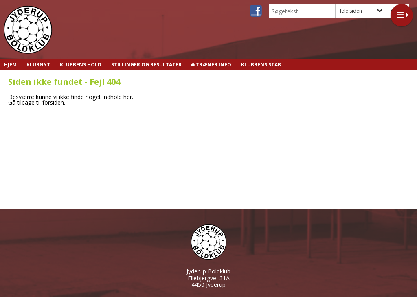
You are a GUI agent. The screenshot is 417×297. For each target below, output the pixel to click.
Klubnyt (38, 64)
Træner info (213, 64)
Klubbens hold (80, 64)
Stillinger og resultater (146, 64)
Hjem (10, 64)
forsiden (53, 102)
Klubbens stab (261, 64)
